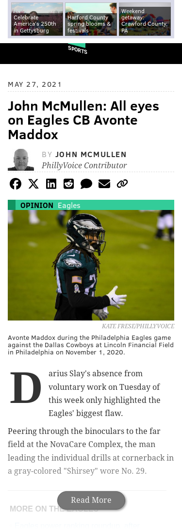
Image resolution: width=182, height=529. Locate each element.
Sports (77, 50)
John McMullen (91, 154)
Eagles (69, 205)
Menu (166, 53)
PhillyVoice (23, 53)
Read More (91, 500)
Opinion (36, 205)
